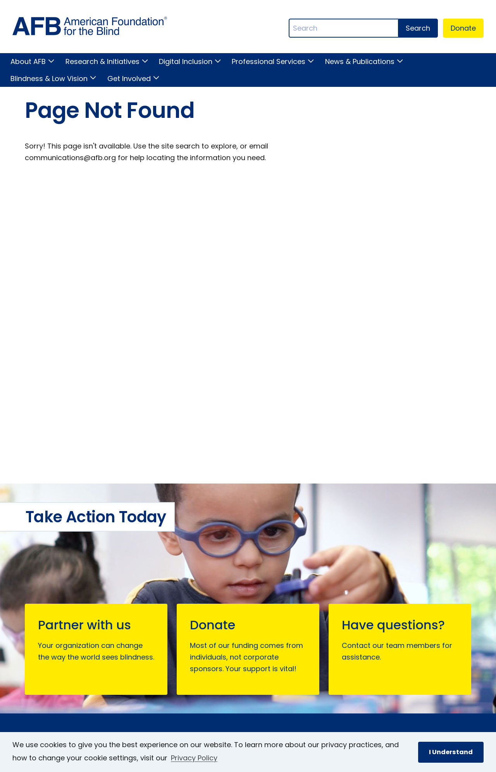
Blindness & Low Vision (49, 78)
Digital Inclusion (185, 61)
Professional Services (268, 61)
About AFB (28, 61)
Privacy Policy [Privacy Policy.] (194, 758)
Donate (463, 28)
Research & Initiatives (102, 61)
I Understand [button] (451, 752)
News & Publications (359, 61)
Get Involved (129, 78)
